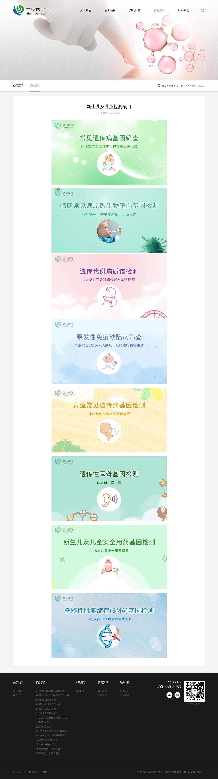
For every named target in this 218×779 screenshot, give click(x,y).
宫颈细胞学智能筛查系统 (48, 753)
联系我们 (183, 10)
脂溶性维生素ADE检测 (47, 740)
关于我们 (85, 10)
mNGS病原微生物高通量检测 (50, 735)
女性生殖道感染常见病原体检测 (51, 731)
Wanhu (200, 772)
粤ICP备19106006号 (173, 772)
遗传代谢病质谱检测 (46, 699)
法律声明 (31, 772)
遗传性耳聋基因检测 (46, 708)
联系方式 (124, 690)
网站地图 (17, 772)
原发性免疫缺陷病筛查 (47, 713)
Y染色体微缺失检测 (45, 744)
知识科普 (134, 10)
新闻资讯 (159, 10)
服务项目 (110, 10)
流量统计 (45, 772)
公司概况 (17, 690)
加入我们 (17, 695)
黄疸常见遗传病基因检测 (48, 704)
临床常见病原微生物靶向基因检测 (52, 695)
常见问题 (124, 695)
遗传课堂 (184, 85)
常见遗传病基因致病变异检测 (50, 690)
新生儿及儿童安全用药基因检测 (51, 717)
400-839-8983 (169, 686)
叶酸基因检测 (42, 722)
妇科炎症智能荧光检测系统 (49, 749)
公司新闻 (18, 85)
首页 (164, 85)
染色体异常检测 (43, 726)
